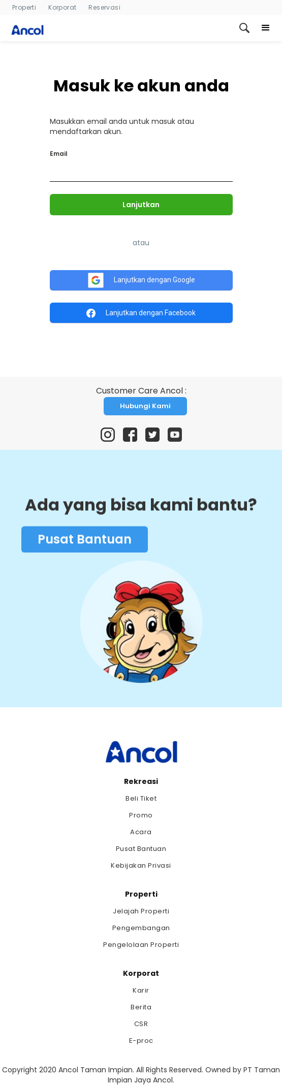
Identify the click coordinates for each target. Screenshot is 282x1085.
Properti (24, 7)
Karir (141, 990)
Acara (141, 832)
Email (59, 153)
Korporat (62, 7)
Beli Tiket (141, 798)
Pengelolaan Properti (141, 944)
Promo (141, 815)
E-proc (141, 1040)
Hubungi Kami (145, 406)
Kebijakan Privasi (141, 865)
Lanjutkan (141, 205)
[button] (266, 28)
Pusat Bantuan (85, 541)
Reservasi (104, 7)
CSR (141, 1024)
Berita (141, 1007)
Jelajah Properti (141, 911)
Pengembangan (141, 928)
